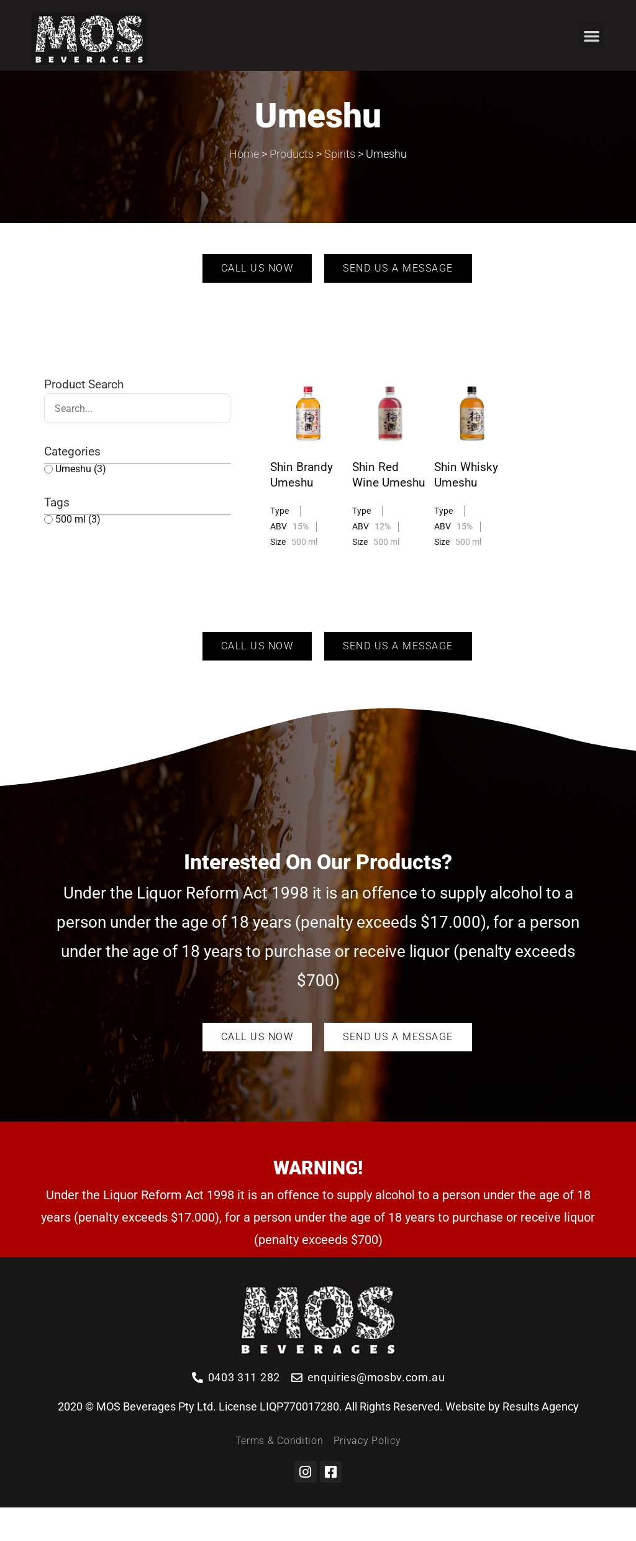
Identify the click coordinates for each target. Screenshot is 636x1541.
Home (244, 186)
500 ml (78, 553)
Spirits (339, 186)
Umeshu (80, 502)
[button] (591, 35)
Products (292, 186)
